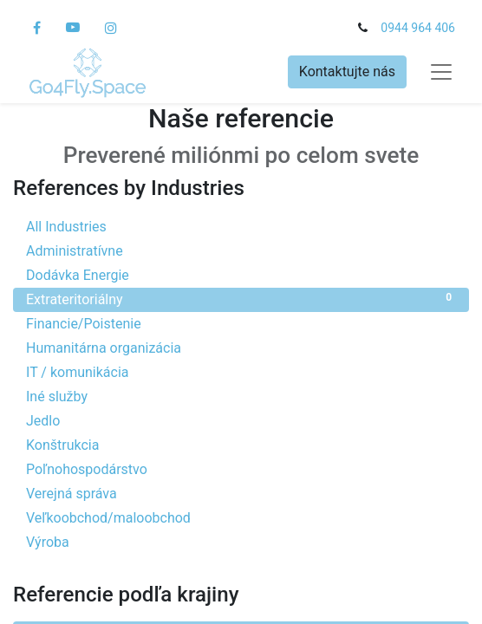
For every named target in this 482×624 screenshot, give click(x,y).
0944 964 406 (418, 28)
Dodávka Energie (241, 274)
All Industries (241, 226)
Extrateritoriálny (241, 298)
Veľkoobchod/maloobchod (241, 517)
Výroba (241, 541)
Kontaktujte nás (347, 71)
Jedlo (241, 420)
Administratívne (241, 250)
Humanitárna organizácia (241, 347)
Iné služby (241, 396)
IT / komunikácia (241, 371)
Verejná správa (241, 493)
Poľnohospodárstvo (241, 468)
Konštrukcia (241, 444)
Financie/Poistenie (241, 323)
